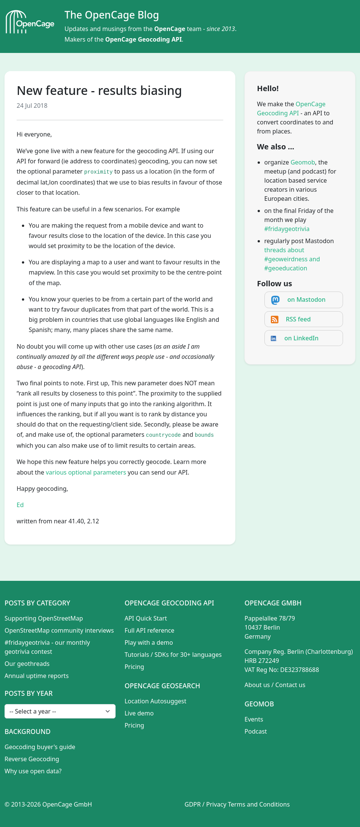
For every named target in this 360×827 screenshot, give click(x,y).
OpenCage (169, 29)
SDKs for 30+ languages (188, 654)
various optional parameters (86, 472)
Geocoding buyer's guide (40, 747)
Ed (20, 505)
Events (253, 719)
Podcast (255, 731)
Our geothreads (27, 663)
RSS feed (298, 319)
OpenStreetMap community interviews (59, 630)
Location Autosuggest (156, 701)
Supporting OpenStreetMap (44, 618)
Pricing (134, 667)
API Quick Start (146, 618)
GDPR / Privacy (206, 804)
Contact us (290, 685)
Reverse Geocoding (32, 759)
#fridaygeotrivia (287, 229)
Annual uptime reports (37, 676)
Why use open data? (33, 771)
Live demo (139, 713)
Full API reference (150, 630)
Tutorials (137, 654)
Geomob (302, 162)
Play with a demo (149, 642)
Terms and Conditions (259, 804)
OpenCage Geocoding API (143, 39)
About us (257, 685)
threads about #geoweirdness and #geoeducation (292, 259)
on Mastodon (306, 299)
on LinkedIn (301, 338)
